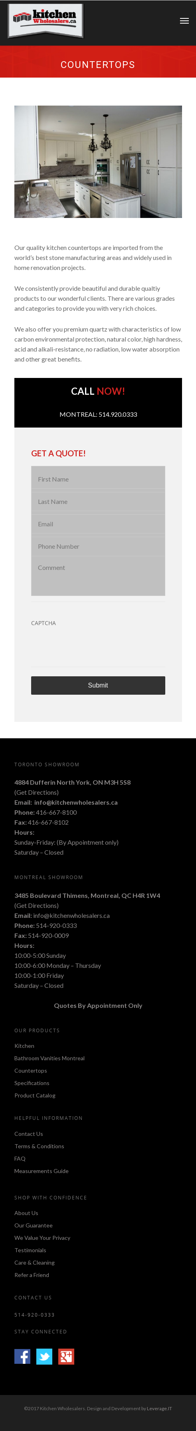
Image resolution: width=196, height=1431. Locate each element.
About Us (26, 1213)
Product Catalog (34, 1095)
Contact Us (28, 1134)
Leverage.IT (159, 1408)
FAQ (20, 1158)
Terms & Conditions (39, 1146)
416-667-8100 (56, 812)
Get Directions (36, 792)
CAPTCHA (43, 623)
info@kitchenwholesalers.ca (76, 802)
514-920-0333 (56, 925)
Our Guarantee (33, 1225)
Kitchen (24, 1046)
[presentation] (91, 648)
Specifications (31, 1082)
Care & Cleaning (34, 1262)
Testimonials (30, 1250)
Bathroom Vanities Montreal (49, 1058)
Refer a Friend (31, 1274)
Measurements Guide (41, 1170)
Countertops (30, 1070)
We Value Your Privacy (42, 1237)
